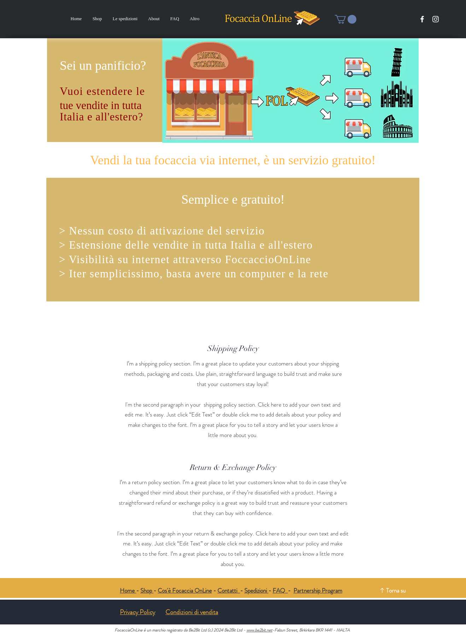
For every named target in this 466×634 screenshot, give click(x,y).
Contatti (228, 590)
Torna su (396, 590)
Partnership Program (317, 590)
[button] (345, 19)
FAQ (280, 590)
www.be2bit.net (259, 630)
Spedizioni (256, 590)
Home (128, 590)
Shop (146, 590)
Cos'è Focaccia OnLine (185, 590)
